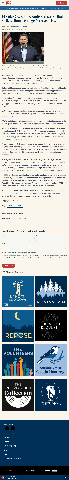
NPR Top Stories (15, 206)
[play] (3, 477)
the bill (41, 114)
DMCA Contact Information (12, 458)
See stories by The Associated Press (15, 218)
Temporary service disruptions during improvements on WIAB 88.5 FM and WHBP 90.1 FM (34, 8)
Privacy (6, 454)
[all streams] (66, 477)
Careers (6, 441)
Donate (62, 3)
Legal (5, 450)
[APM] (39, 470)
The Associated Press (18, 27)
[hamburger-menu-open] (3, 3)
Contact (6, 437)
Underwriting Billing (10, 446)
